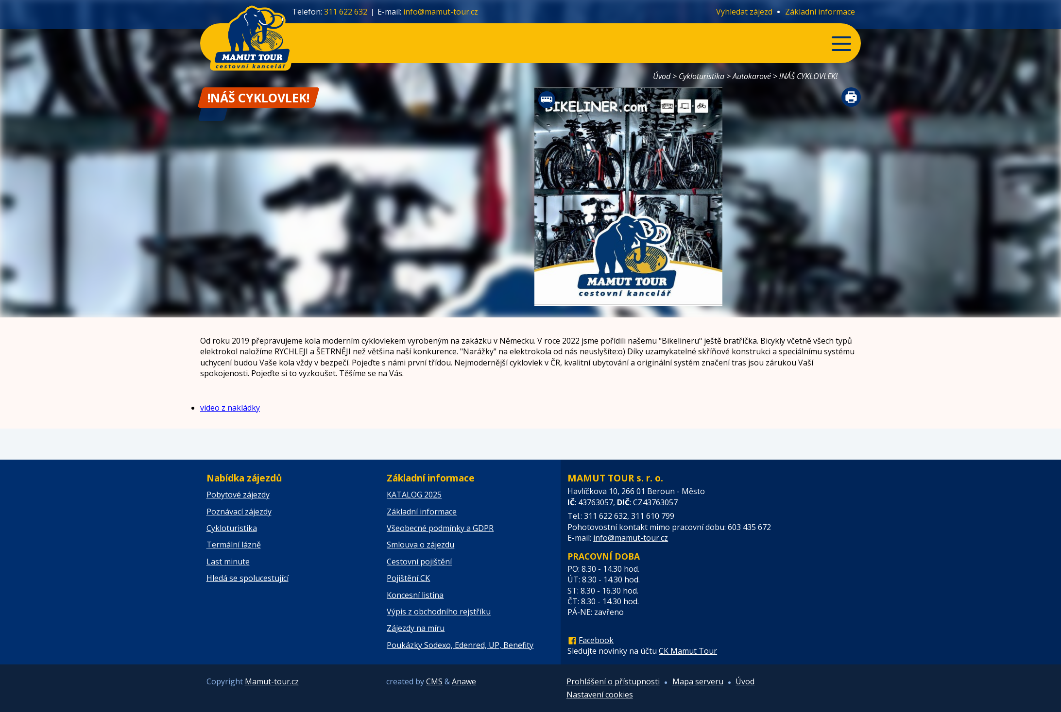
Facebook (596, 640)
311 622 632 (345, 11)
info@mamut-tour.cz (440, 11)
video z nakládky (230, 407)
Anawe (464, 681)
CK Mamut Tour (688, 651)
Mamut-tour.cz (272, 681)
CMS (434, 681)
